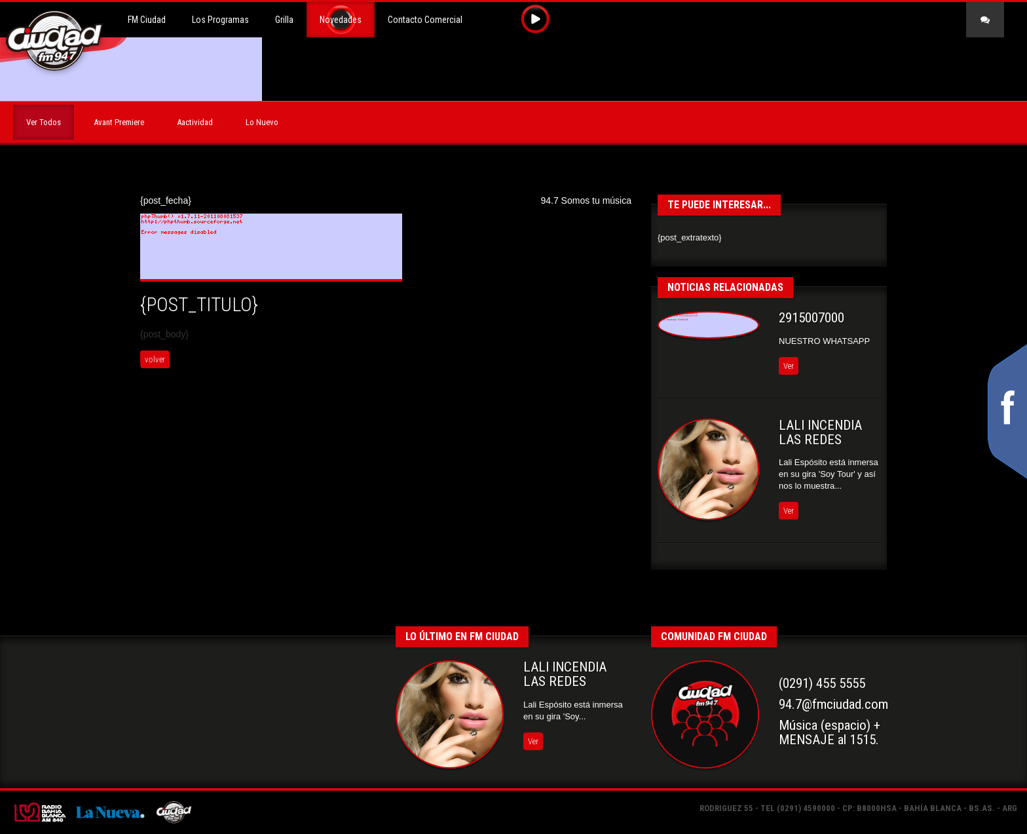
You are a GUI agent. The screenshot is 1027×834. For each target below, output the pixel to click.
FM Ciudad (147, 19)
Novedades (341, 19)
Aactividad (195, 122)
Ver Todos (43, 122)
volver (155, 359)
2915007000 (811, 318)
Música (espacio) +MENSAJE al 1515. (829, 732)
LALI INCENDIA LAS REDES (820, 432)
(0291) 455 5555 (822, 683)
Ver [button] (788, 366)
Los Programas (220, 19)
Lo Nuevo (262, 122)
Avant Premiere (119, 122)
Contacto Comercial (425, 19)
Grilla (284, 19)
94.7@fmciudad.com (833, 704)
